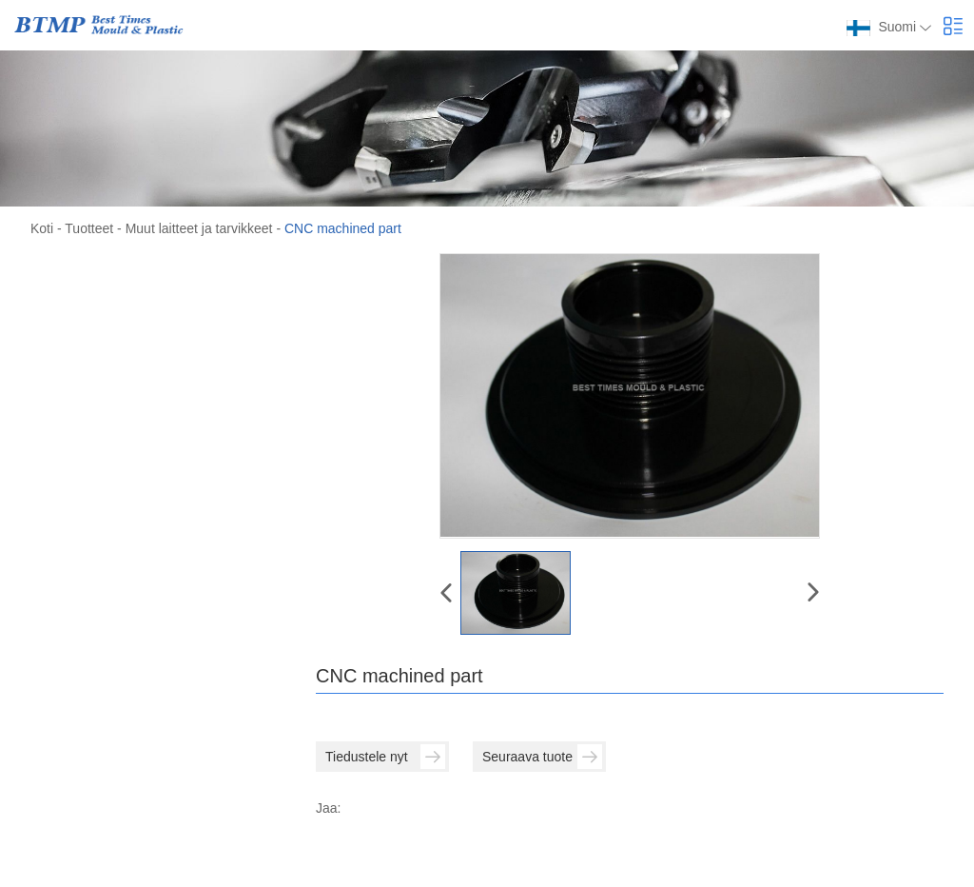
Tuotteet (89, 228)
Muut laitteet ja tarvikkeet (199, 228)
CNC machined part (342, 228)
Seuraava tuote (542, 756)
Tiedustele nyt (385, 756)
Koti (41, 228)
